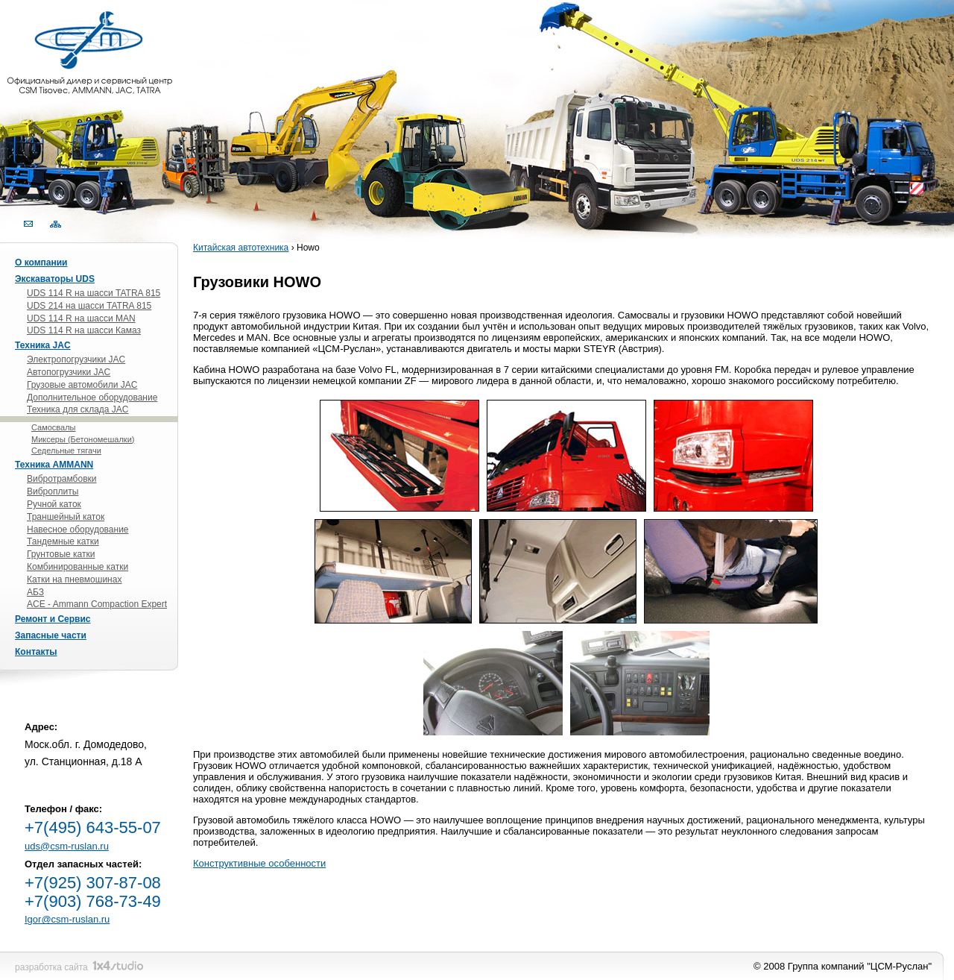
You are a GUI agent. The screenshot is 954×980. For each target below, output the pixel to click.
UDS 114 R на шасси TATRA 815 (93, 293)
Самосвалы (53, 427)
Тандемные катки (63, 541)
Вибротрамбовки (62, 479)
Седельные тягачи (66, 450)
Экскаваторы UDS (55, 279)
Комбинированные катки (77, 567)
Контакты (36, 652)
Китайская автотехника (240, 247)
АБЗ (35, 592)
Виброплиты (52, 491)
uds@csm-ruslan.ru (67, 846)
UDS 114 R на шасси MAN (81, 318)
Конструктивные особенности (259, 863)
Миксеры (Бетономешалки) (82, 439)
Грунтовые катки (61, 554)
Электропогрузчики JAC (76, 359)
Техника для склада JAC (78, 409)
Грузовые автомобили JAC (82, 385)
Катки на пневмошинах (74, 579)
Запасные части (50, 635)
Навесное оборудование (78, 529)
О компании (41, 262)
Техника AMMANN (54, 464)
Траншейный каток (65, 517)
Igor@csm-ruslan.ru (67, 919)
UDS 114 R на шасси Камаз (84, 330)
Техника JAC (43, 345)
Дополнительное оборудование (92, 397)
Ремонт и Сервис (53, 619)
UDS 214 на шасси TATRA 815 (89, 306)
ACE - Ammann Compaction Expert (97, 604)
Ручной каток (54, 504)
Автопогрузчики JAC (68, 372)
